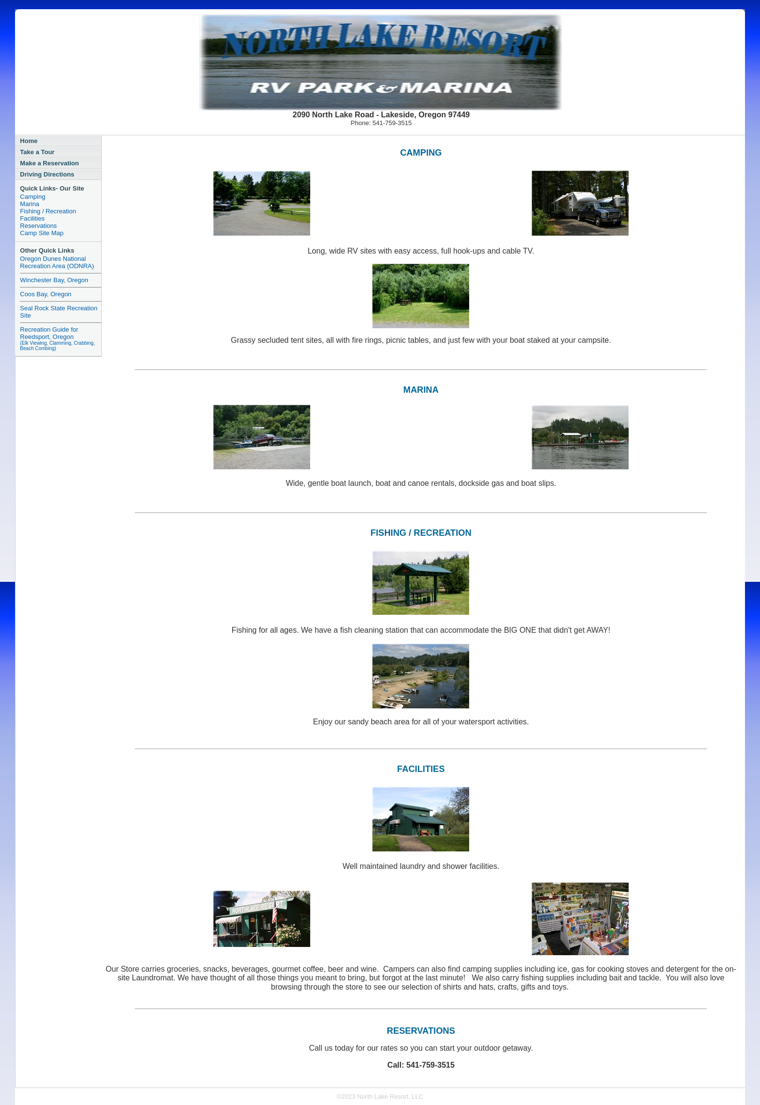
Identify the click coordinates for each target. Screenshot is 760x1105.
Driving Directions (47, 174)
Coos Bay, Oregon (45, 294)
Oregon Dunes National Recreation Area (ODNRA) (57, 262)
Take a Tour (37, 152)
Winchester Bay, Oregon (54, 280)
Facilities (32, 218)
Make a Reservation (49, 163)
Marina (29, 204)
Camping (32, 196)
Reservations (38, 225)
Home (28, 140)
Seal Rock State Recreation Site (58, 311)
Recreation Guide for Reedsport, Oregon (57, 338)
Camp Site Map (41, 233)
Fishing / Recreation (48, 211)
